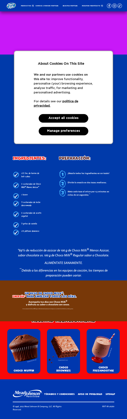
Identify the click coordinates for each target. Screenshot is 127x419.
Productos (26, 6)
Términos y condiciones (59, 394)
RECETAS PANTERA (70, 6)
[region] (63, 97)
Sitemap (110, 394)
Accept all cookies (63, 118)
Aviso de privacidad (90, 394)
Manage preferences (63, 131)
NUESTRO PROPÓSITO (91, 6)
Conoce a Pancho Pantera (46, 6)
